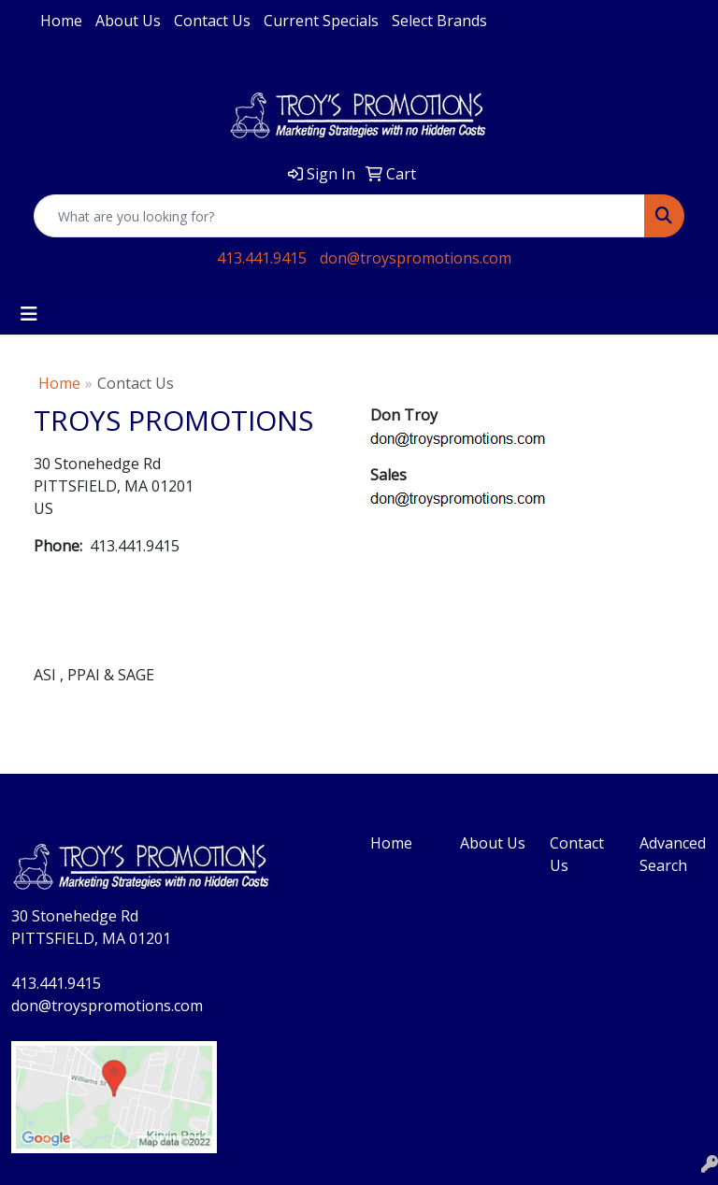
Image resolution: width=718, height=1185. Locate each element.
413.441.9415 (262, 258)
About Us (128, 20)
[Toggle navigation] (29, 314)
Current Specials (321, 20)
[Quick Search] (339, 215)
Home (61, 20)
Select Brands (439, 20)
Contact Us (212, 20)
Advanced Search (672, 854)
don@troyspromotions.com (415, 258)
